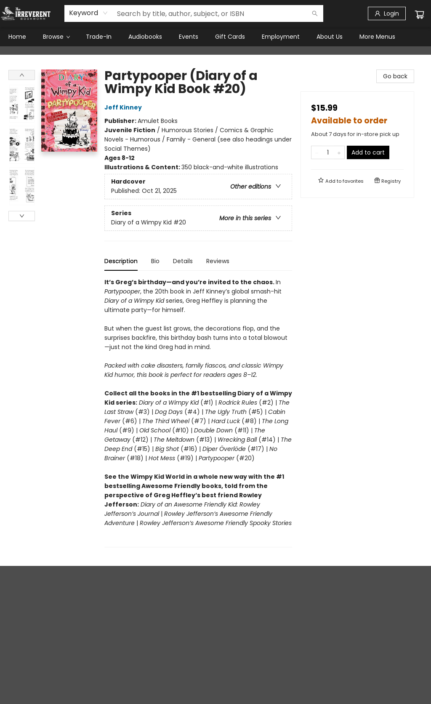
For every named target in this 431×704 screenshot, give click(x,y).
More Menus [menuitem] (377, 36)
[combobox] (88, 13)
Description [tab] (121, 261)
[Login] (387, 13)
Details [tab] (183, 261)
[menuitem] (17, 36)
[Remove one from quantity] (316, 152)
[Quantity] (328, 152)
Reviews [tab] (217, 261)
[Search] (314, 13)
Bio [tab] (155, 261)
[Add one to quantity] (339, 152)
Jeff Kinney (124, 107)
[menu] (215, 36)
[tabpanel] (198, 412)
